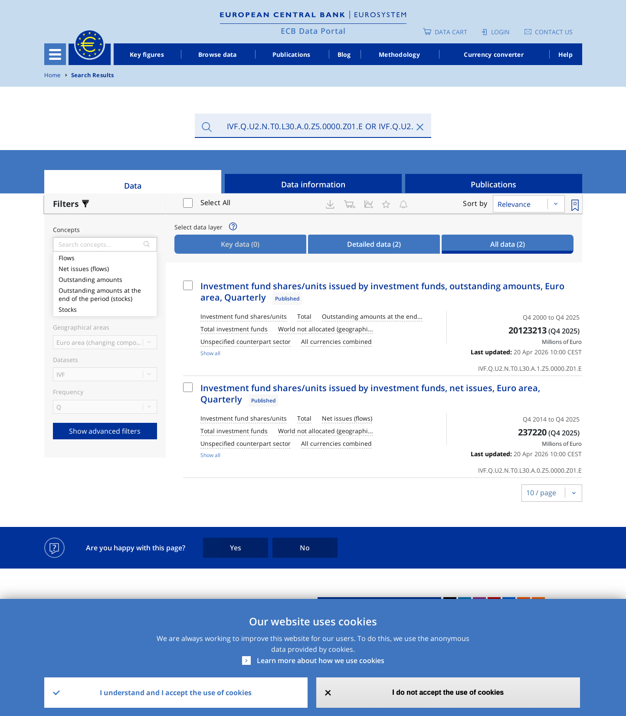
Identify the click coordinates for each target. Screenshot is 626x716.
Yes (235, 548)
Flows (105, 257)
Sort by (475, 203)
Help (565, 54)
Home (52, 75)
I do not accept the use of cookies (448, 692)
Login (500, 32)
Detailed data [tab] (374, 244)
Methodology (399, 54)
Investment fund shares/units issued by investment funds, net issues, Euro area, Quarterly (370, 393)
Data (132, 185)
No (305, 548)
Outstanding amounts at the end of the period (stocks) (105, 293)
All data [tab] (507, 244)
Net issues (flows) (105, 267)
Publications (291, 54)
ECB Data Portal (313, 31)
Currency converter (494, 54)
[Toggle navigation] (55, 54)
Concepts (66, 230)
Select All (215, 202)
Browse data (217, 54)
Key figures (147, 54)
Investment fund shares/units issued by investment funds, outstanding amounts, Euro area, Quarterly (382, 291)
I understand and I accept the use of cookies (176, 692)
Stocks (105, 308)
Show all (210, 353)
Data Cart (451, 32)
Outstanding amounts (105, 278)
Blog (344, 54)
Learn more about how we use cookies (320, 660)
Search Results (92, 75)
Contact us (554, 32)
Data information (313, 184)
